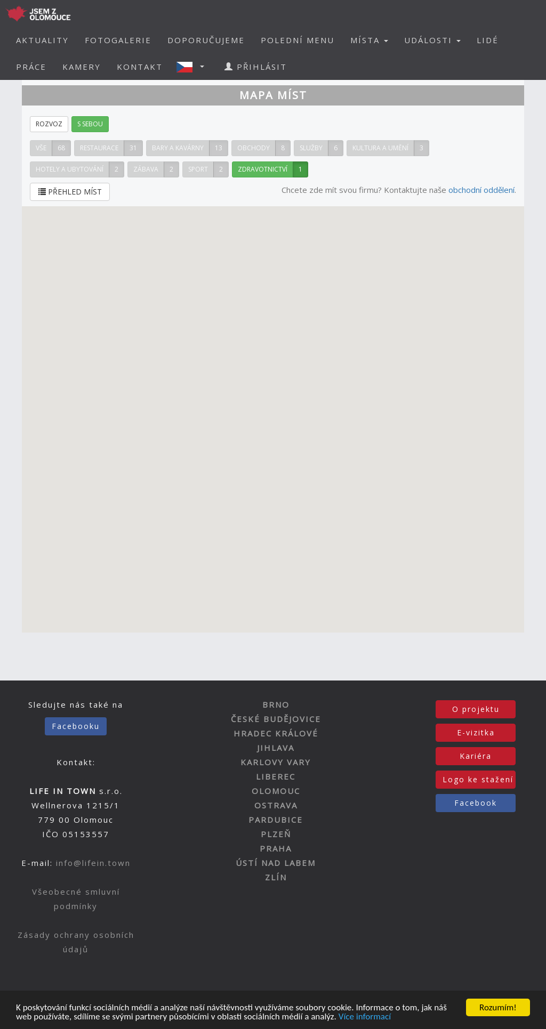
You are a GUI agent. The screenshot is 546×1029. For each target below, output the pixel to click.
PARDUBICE (275, 819)
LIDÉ (488, 40)
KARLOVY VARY (275, 762)
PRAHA (276, 848)
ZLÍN (276, 877)
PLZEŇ (276, 834)
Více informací (365, 1017)
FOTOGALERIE (118, 40)
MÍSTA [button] (369, 40)
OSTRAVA (276, 805)
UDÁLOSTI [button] (432, 40)
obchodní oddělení (481, 189)
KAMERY (81, 66)
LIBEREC (275, 776)
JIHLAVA (275, 747)
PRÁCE (31, 66)
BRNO (276, 704)
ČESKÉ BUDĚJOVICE (276, 719)
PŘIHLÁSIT (255, 66)
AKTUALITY (42, 40)
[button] (193, 66)
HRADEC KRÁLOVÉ (276, 733)
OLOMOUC (276, 790)
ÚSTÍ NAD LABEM (276, 862)
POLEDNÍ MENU (297, 40)
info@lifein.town (93, 862)
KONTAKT (140, 66)
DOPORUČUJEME (206, 40)
